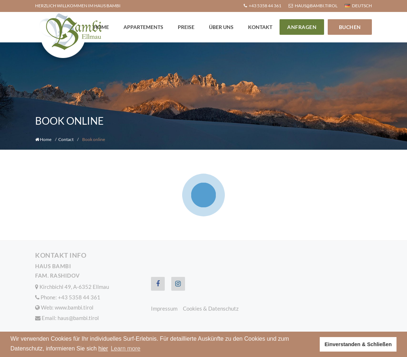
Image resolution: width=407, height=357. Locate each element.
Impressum (164, 308)
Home (101, 27)
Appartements (143, 27)
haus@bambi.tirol (78, 318)
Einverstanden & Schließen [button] (358, 344)
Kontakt (260, 27)
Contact (66, 139)
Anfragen (301, 27)
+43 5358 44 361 (79, 297)
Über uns (221, 27)
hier (103, 348)
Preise (186, 27)
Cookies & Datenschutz (211, 308)
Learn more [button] (125, 348)
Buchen (350, 27)
